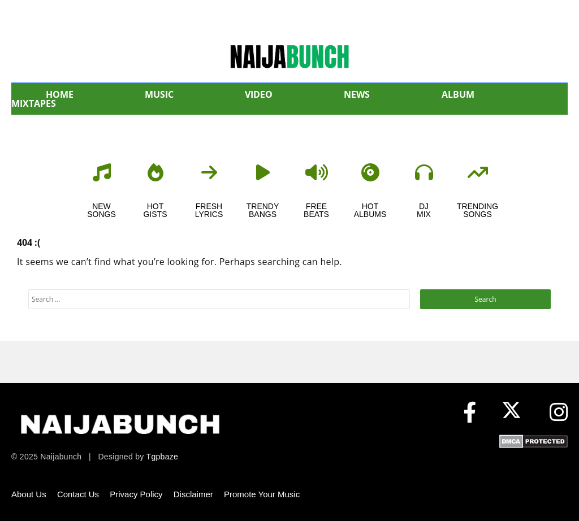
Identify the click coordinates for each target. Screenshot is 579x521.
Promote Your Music (262, 494)
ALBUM (458, 94)
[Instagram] (559, 412)
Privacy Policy (136, 494)
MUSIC (159, 94)
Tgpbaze (162, 456)
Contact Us (78, 494)
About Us (28, 494)
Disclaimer (193, 494)
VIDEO (259, 94)
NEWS (357, 94)
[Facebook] (469, 412)
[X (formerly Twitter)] (514, 412)
